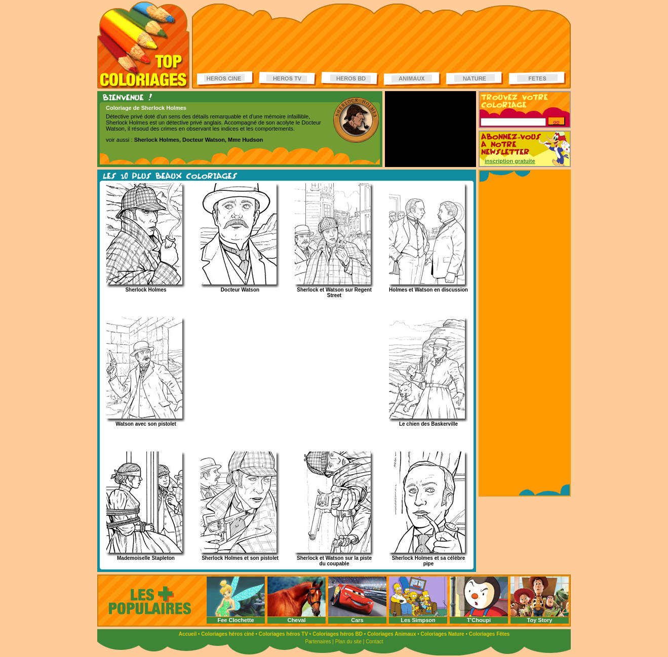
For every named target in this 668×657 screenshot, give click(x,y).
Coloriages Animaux (391, 634)
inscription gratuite (510, 161)
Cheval (296, 620)
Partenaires (318, 641)
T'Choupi (479, 620)
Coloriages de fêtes (537, 78)
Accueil (188, 634)
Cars (357, 620)
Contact (374, 641)
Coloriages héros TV (283, 634)
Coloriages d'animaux (412, 78)
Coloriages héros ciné (227, 634)
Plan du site (348, 641)
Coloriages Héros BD (350, 78)
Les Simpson (418, 620)
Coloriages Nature (442, 634)
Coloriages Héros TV (288, 78)
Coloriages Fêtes (489, 634)
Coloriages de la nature (474, 78)
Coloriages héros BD (337, 634)
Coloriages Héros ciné (226, 78)
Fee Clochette (235, 620)
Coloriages (143, 45)
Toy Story (540, 620)
